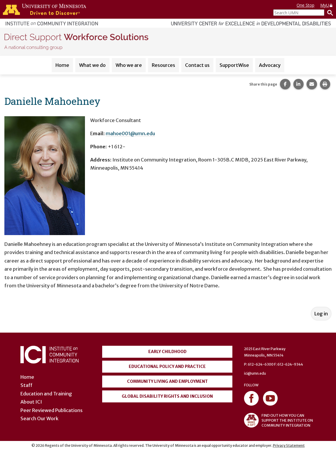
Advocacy (270, 65)
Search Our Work (39, 418)
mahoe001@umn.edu (130, 133)
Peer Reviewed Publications (51, 410)
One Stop (305, 5)
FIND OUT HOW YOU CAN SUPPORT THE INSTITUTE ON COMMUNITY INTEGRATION (278, 420)
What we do (92, 65)
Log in (321, 314)
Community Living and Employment (167, 381)
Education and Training (46, 394)
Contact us (197, 65)
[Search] (328, 12)
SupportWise (234, 65)
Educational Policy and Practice (167, 366)
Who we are (129, 65)
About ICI (31, 402)
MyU (326, 5)
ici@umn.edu (255, 373)
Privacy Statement (289, 445)
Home (62, 65)
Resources (163, 65)
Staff (26, 385)
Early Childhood (167, 351)
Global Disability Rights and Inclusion (167, 396)
